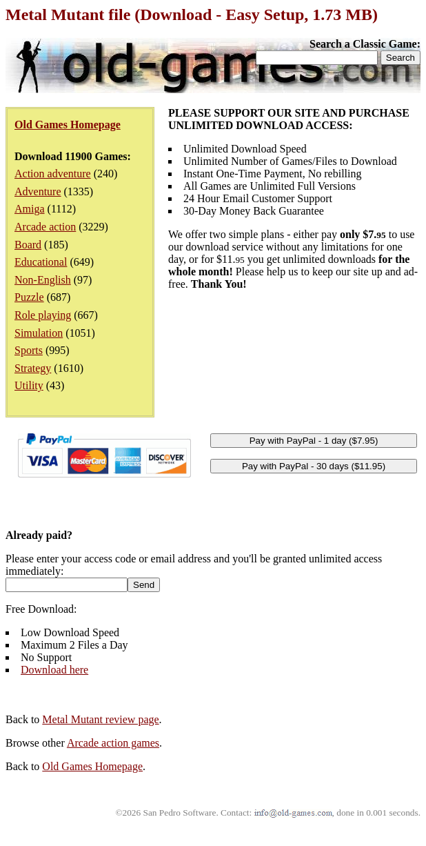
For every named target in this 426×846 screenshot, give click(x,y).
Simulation (38, 333)
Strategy (32, 368)
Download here (54, 670)
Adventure (37, 191)
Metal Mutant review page (100, 719)
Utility (28, 385)
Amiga (29, 209)
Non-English (42, 280)
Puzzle (29, 297)
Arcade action (45, 227)
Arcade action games (113, 743)
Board (27, 244)
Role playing (42, 315)
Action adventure (52, 173)
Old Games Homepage (92, 766)
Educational (40, 262)
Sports (28, 350)
